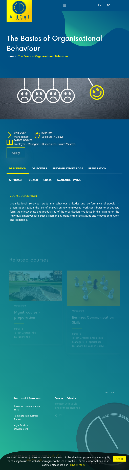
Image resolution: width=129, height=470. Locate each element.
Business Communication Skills (27, 407)
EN (99, 5)
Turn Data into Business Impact (26, 417)
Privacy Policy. (77, 464)
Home (10, 56)
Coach (33, 180)
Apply (16, 154)
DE (108, 5)
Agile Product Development (21, 427)
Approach (16, 180)
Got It (119, 459)
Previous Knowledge (67, 168)
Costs (47, 180)
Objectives (39, 168)
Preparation (97, 168)
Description (17, 168)
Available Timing (69, 180)
